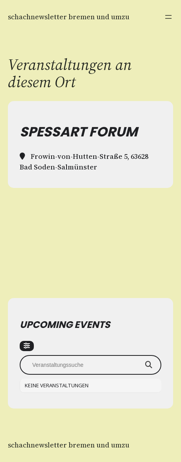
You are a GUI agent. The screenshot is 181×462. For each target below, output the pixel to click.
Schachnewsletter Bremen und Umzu (68, 17)
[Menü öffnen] (168, 17)
